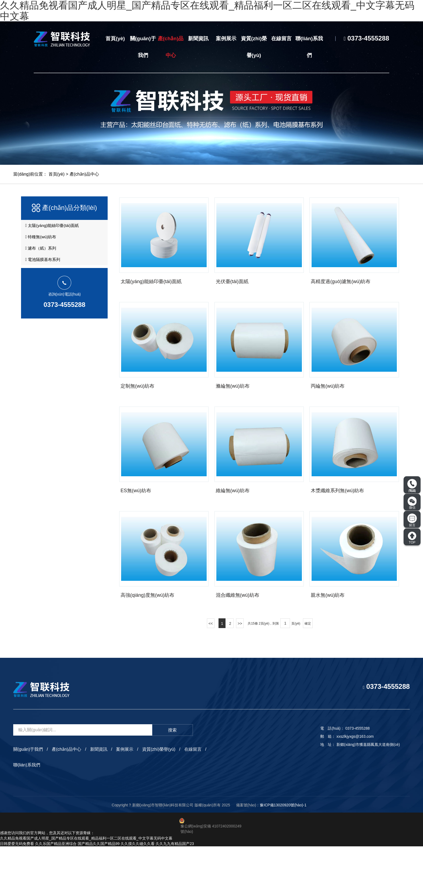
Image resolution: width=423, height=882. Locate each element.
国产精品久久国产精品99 (99, 879)
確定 (308, 659)
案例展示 (226, 38)
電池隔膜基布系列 (43, 267)
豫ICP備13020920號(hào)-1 (283, 840)
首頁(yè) (115, 38)
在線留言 (281, 38)
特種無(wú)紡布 (40, 240)
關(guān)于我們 (143, 47)
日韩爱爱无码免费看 (17, 879)
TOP (412, 538)
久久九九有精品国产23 (175, 879)
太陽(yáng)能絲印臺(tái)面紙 (52, 227)
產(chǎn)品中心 (170, 47)
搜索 (172, 765)
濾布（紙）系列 (40, 254)
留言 (412, 520)
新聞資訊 (198, 38)
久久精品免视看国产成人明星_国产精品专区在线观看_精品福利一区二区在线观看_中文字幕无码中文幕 (86, 874)
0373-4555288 (64, 313)
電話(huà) (412, 486)
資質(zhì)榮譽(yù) (254, 47)
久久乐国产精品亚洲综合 (56, 879)
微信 (412, 503)
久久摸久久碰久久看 (138, 879)
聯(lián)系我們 (309, 47)
